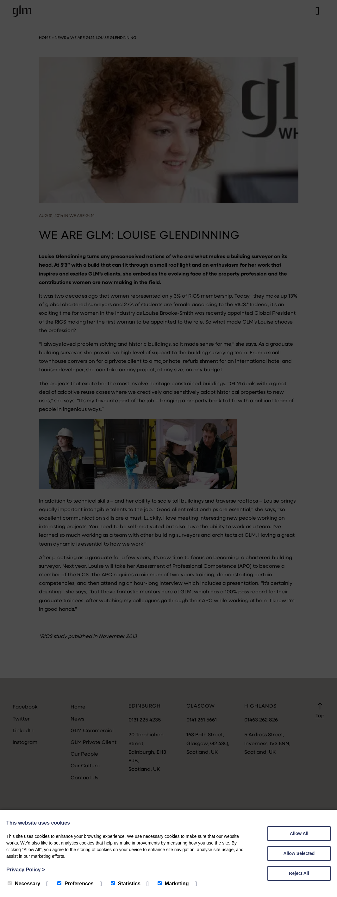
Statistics (125, 883)
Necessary (24, 883)
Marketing (173, 883)
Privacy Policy (25, 869)
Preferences (75, 883)
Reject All (299, 873)
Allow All (299, 833)
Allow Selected (299, 853)
